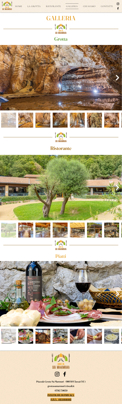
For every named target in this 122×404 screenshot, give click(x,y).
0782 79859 (60, 390)
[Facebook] (118, 8)
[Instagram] (118, 3)
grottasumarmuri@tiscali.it (61, 386)
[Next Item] (117, 78)
